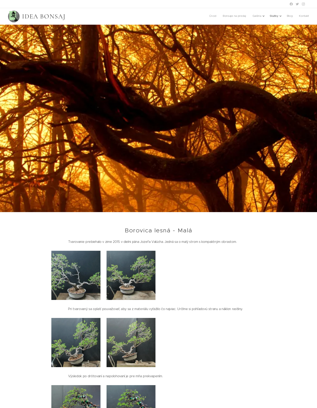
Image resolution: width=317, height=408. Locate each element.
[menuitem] (274, 16)
